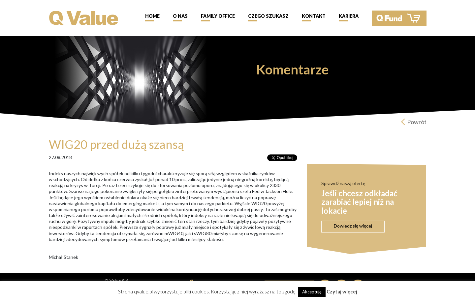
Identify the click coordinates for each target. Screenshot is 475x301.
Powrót (417, 121)
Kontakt (314, 16)
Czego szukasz (268, 16)
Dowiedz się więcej (353, 226)
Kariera (349, 16)
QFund (399, 18)
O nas (180, 16)
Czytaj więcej (342, 291)
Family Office (218, 16)
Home (152, 16)
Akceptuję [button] (312, 291)
